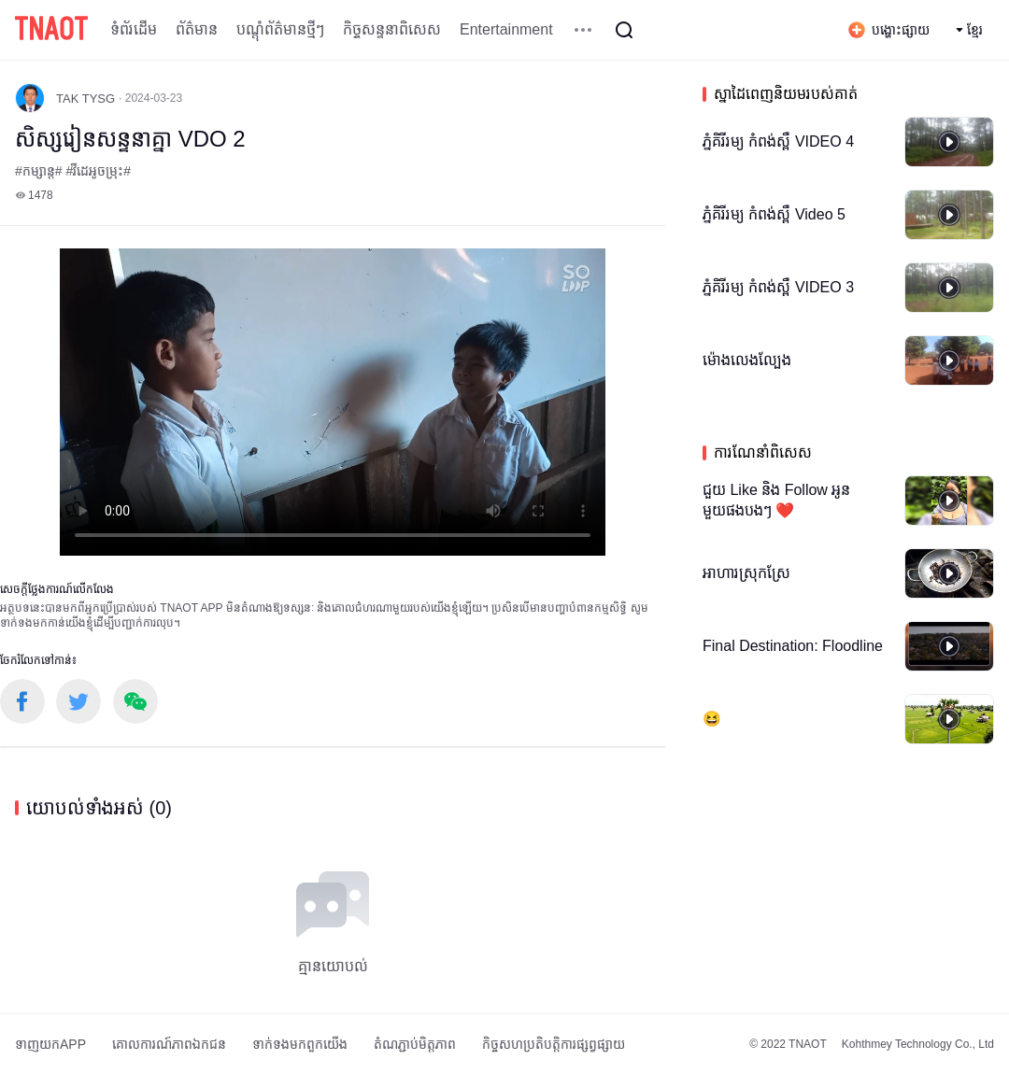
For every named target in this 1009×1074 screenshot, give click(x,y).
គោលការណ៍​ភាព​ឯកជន (169, 1044)
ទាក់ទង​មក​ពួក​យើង (300, 1044)
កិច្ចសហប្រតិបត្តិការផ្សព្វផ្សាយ (553, 1044)
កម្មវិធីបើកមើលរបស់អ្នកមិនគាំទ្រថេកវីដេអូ (332, 402)
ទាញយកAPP (50, 1044)
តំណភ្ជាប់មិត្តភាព (415, 1044)
